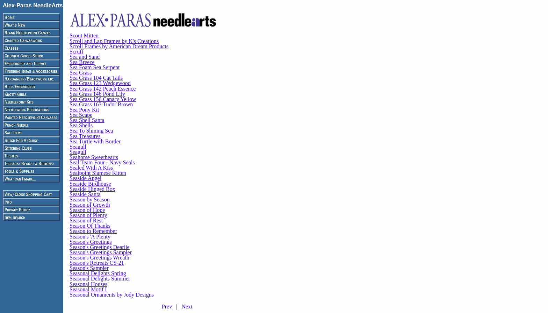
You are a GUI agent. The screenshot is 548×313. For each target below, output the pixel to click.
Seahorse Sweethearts (94, 157)
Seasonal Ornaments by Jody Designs (112, 295)
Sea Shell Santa (87, 120)
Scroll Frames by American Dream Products (119, 46)
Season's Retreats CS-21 (97, 263)
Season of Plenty (88, 215)
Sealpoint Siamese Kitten (98, 173)
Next (186, 307)
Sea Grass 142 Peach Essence (103, 89)
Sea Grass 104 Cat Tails (96, 78)
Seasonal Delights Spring (98, 273)
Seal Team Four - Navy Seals (102, 162)
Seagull (78, 147)
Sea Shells (81, 125)
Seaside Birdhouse (90, 184)
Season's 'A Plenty (90, 237)
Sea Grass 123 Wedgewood (100, 83)
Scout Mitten (84, 35)
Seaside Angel (85, 178)
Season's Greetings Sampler (101, 252)
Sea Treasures (85, 136)
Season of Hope (87, 210)
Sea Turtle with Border (95, 141)
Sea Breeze (82, 62)
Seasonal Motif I (88, 289)
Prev (167, 307)
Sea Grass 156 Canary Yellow (103, 99)
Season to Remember (93, 231)
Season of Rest (86, 220)
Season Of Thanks (90, 226)
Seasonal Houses (88, 284)
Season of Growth (90, 205)
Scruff (77, 52)
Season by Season (90, 199)
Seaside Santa (85, 194)
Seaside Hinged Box (92, 189)
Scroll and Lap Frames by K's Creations (114, 41)
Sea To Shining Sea (91, 131)
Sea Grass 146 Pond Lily (97, 94)
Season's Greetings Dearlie (100, 247)
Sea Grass (81, 73)
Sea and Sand (85, 57)
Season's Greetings (91, 242)
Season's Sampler (89, 268)
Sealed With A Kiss (91, 168)
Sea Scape (81, 115)
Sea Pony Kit (84, 110)
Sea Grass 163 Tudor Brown (101, 104)
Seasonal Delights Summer (100, 279)
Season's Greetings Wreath (99, 258)
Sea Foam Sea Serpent (95, 67)
